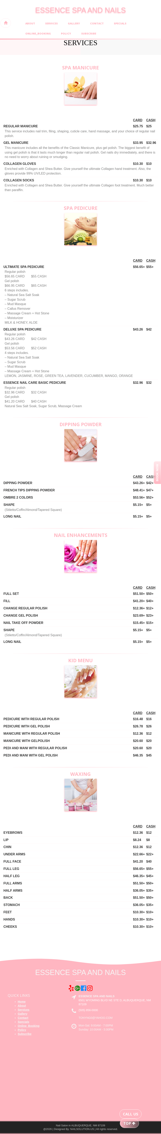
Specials (120, 23)
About (30, 23)
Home (22, 1001)
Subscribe (88, 33)
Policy (66, 33)
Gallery (74, 23)
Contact (97, 23)
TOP (129, 1123)
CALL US (130, 1114)
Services (51, 23)
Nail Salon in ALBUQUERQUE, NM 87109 (80, 1125)
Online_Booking (38, 33)
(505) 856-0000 (88, 1010)
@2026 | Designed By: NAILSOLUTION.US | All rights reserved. (80, 1129)
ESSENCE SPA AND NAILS (80, 10)
